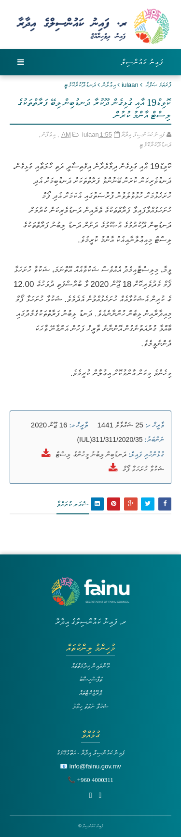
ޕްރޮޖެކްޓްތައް (90, 692)
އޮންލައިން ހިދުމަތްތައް (90, 665)
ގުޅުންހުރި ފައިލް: (146, 454)
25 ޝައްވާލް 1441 (120, 425)
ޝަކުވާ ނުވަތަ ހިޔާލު (90, 706)
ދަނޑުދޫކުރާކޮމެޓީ (80, 84)
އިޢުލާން (109, 84)
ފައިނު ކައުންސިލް (142, 62)
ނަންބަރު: (154, 439)
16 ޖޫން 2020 (49, 425)
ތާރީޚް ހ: (154, 425)
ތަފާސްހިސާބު (90, 679)
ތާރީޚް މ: (78, 425)
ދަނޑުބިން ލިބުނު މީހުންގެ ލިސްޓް (91, 454)
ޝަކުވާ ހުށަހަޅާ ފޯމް (143, 469)
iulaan (130, 84)
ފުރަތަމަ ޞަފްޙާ (158, 84)
